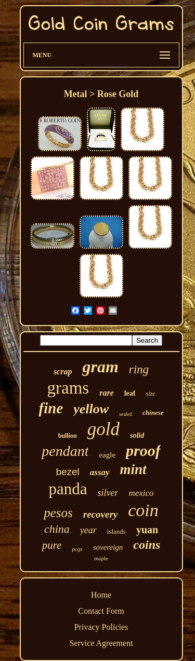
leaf (130, 393)
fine (50, 408)
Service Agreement (101, 643)
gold (103, 429)
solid (137, 435)
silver (107, 493)
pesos (58, 513)
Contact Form (101, 610)
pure (52, 545)
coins (146, 544)
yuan (147, 529)
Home (101, 594)
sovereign (108, 547)
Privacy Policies (101, 627)
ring (139, 369)
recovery (100, 514)
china (57, 528)
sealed (125, 414)
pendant (65, 451)
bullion (67, 435)
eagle (107, 455)
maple (101, 558)
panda (67, 489)
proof (143, 450)
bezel (67, 471)
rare (106, 392)
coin (143, 510)
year (88, 530)
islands (116, 531)
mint (133, 469)
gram (100, 366)
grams (68, 388)
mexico (140, 493)
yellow (91, 408)
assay (100, 472)
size (150, 393)
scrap (63, 371)
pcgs (77, 549)
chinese (152, 412)
